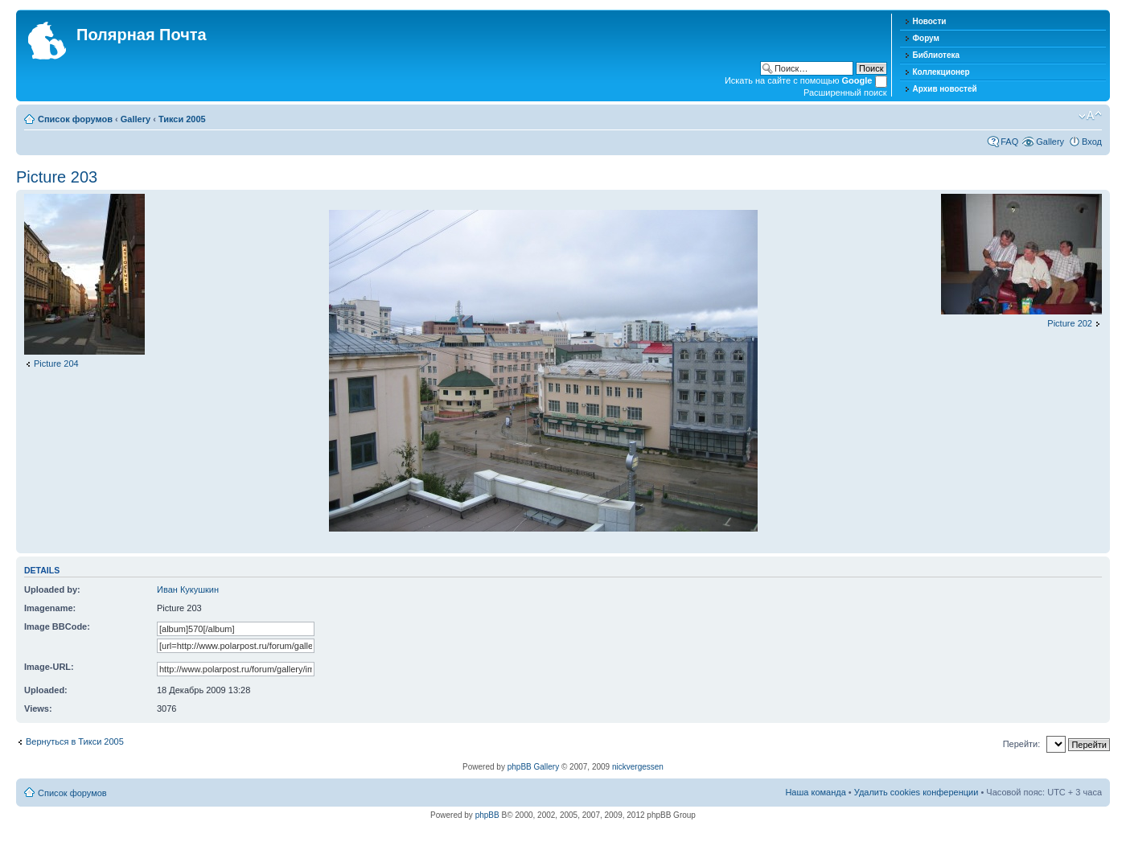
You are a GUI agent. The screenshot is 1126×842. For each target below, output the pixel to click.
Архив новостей (945, 88)
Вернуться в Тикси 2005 (75, 741)
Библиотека (936, 55)
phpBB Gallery (533, 766)
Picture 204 (56, 363)
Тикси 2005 (182, 119)
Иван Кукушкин (188, 589)
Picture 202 (1069, 323)
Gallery (135, 119)
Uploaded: (46, 690)
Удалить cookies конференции (916, 792)
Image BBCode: (57, 626)
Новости (930, 21)
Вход (1092, 141)
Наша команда (815, 792)
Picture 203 (56, 177)
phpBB (487, 815)
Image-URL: (49, 667)
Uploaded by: (52, 589)
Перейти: (1022, 744)
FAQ (1009, 141)
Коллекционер (941, 72)
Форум (926, 38)
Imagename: (50, 608)
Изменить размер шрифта (1090, 116)
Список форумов (75, 119)
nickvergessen (638, 766)
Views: (38, 708)
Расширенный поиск (845, 92)
